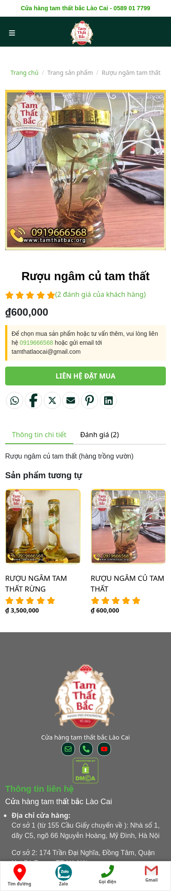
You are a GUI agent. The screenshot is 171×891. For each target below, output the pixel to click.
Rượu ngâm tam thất (131, 72)
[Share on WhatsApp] (14, 400)
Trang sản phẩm (70, 72)
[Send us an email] (68, 749)
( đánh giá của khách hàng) (100, 294)
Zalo (63, 875)
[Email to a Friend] (70, 400)
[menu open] (12, 32)
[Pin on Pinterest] (89, 400)
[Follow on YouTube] (104, 749)
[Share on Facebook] (33, 400)
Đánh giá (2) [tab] (99, 434)
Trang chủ (25, 72)
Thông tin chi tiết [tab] (39, 434)
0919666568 (36, 342)
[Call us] (86, 749)
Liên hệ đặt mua (86, 376)
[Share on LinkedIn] (108, 400)
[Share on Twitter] (52, 400)
